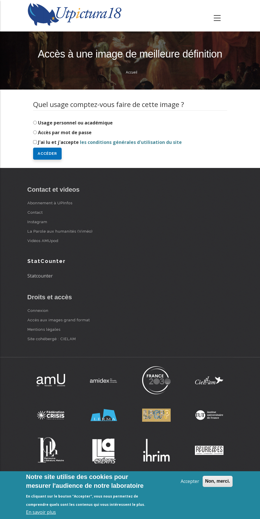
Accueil (131, 72)
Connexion (38, 310)
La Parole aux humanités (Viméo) (60, 231)
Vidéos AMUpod (43, 240)
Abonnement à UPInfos (49, 203)
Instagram (37, 221)
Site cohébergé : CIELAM (51, 338)
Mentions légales (44, 329)
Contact (35, 212)
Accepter (190, 481)
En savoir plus (41, 512)
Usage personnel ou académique (75, 123)
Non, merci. (217, 481)
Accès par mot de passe (65, 132)
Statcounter (40, 276)
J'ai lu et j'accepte (110, 142)
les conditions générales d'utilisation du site (131, 142)
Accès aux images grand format (58, 320)
